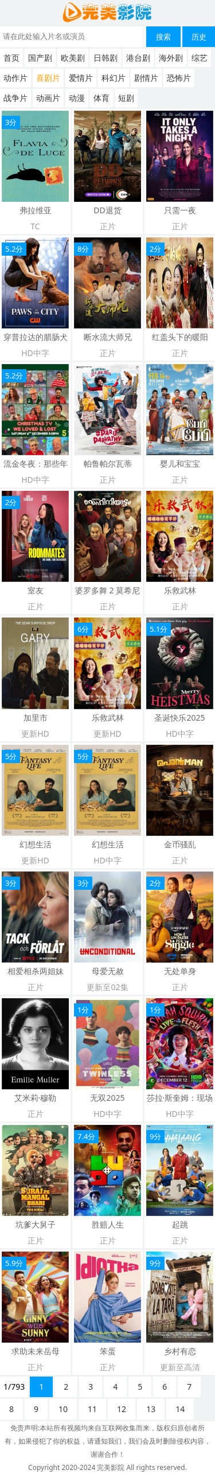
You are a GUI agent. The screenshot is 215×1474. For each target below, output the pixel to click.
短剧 (126, 97)
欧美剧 (73, 57)
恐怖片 (179, 77)
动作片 (15, 77)
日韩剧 (105, 57)
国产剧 (40, 57)
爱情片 (81, 77)
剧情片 (146, 77)
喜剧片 (48, 77)
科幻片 (113, 77)
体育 (101, 97)
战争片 (15, 97)
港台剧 (138, 57)
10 (63, 1408)
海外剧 (171, 57)
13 (150, 1408)
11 (92, 1408)
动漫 (77, 97)
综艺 (199, 57)
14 (180, 1408)
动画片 (48, 97)
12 (121, 1408)
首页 (11, 57)
